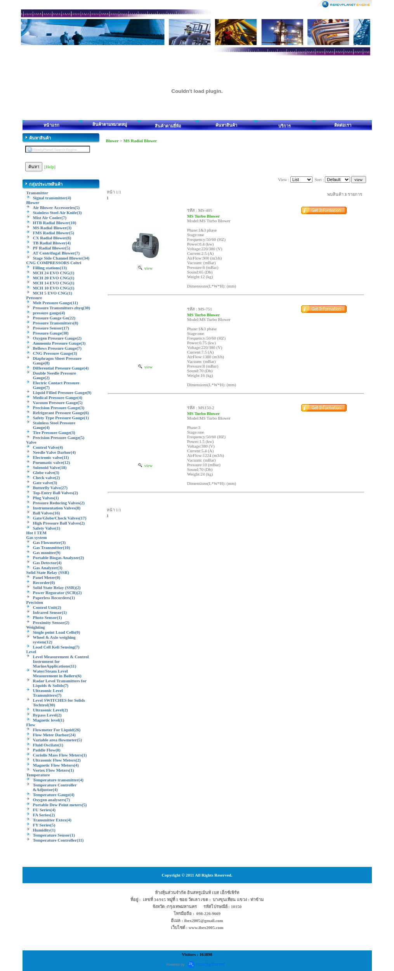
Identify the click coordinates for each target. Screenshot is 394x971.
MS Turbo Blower (203, 216)
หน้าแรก (51, 125)
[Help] (50, 166)
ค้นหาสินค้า (226, 125)
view (145, 268)
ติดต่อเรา (342, 125)
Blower (112, 140)
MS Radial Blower (140, 140)
